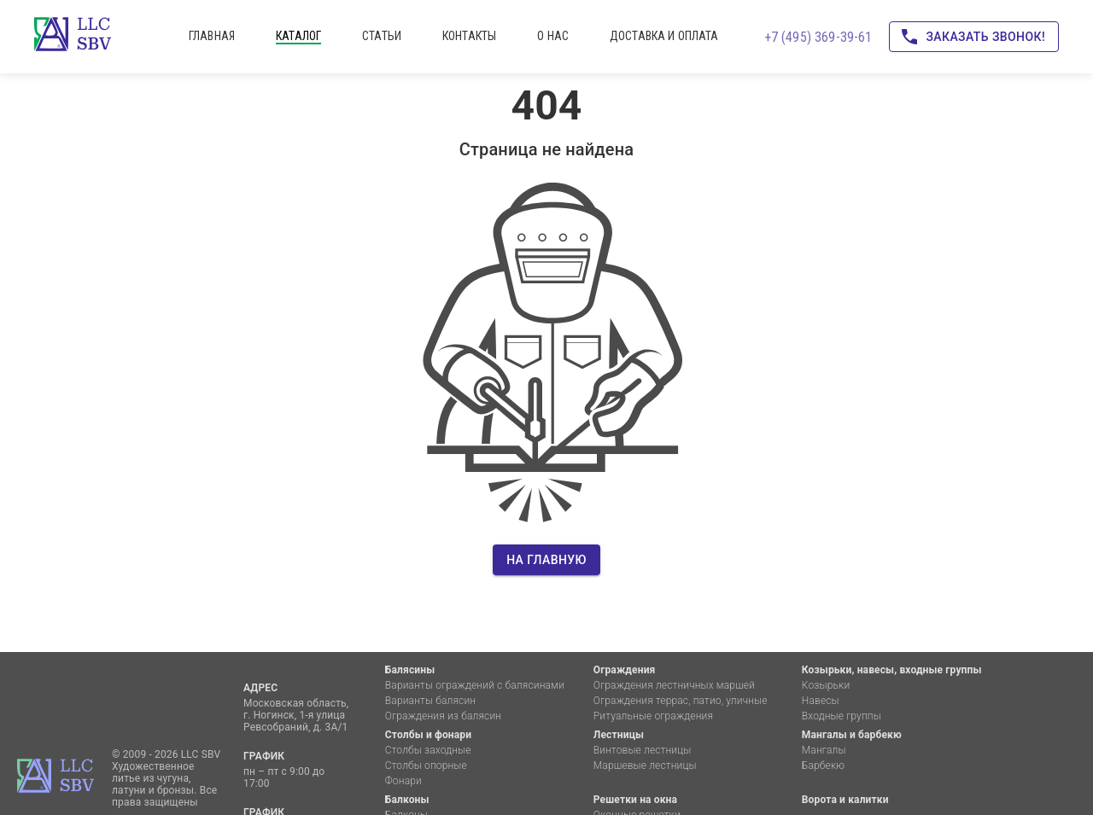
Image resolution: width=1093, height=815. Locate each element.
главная (212, 36)
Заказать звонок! (974, 37)
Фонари (403, 781)
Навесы (820, 701)
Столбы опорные (426, 765)
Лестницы (618, 735)
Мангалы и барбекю (852, 735)
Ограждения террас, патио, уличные (680, 701)
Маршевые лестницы (645, 765)
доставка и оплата (664, 36)
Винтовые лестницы (642, 750)
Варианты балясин (430, 701)
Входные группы (841, 716)
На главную (546, 560)
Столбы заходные (428, 750)
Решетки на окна (635, 800)
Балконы (407, 800)
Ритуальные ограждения (653, 716)
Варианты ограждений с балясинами (474, 685)
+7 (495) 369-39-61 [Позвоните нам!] (818, 37)
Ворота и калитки (845, 800)
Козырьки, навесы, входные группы (892, 670)
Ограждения (624, 670)
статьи (381, 36)
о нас (553, 36)
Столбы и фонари (428, 735)
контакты (469, 36)
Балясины (410, 670)
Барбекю (823, 765)
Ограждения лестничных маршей (674, 685)
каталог (298, 36)
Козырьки (826, 685)
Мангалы (824, 750)
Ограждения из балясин (443, 716)
